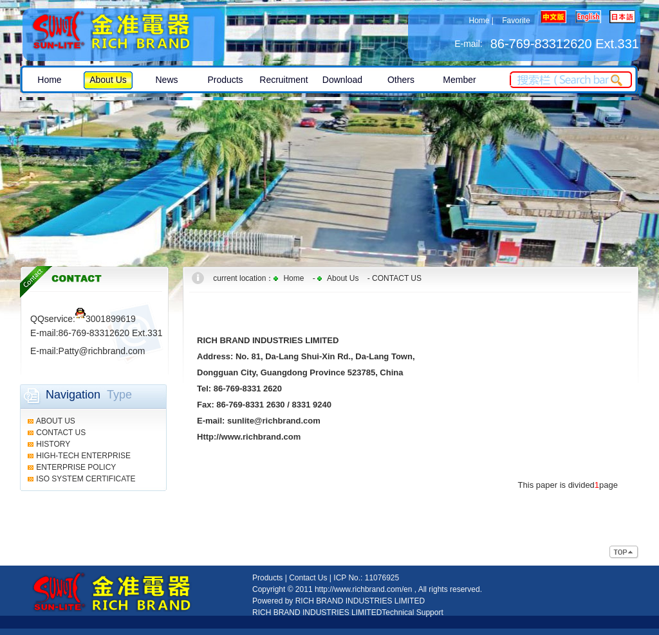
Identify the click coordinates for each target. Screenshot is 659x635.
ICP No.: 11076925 (366, 577)
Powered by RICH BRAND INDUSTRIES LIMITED (338, 600)
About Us (342, 278)
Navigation (73, 394)
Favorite (516, 20)
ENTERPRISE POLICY (76, 467)
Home (479, 20)
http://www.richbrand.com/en (363, 589)
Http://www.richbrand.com (249, 437)
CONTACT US (61, 432)
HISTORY (53, 444)
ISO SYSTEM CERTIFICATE (85, 478)
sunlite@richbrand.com (273, 420)
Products (267, 577)
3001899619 (105, 319)
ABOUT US (55, 420)
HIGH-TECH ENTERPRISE (83, 455)
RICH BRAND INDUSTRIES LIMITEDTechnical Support (347, 612)
